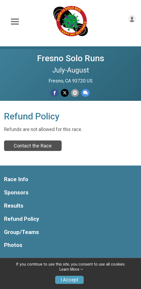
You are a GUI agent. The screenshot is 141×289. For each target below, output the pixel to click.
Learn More (69, 269)
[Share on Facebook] (54, 93)
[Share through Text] (85, 93)
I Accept (69, 280)
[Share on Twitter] (65, 93)
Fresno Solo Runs (70, 58)
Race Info (16, 179)
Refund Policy (21, 219)
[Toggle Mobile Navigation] (14, 21)
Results (13, 206)
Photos (13, 245)
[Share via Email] (75, 93)
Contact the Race (33, 146)
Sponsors (16, 193)
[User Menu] (132, 18)
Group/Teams (21, 232)
